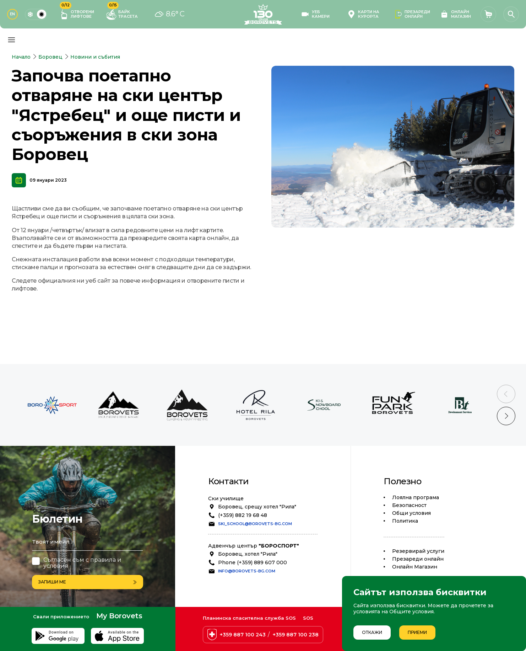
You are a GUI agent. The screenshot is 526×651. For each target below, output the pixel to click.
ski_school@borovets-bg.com (255, 523)
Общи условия (411, 513)
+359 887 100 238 (296, 634)
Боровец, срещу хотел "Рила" (257, 506)
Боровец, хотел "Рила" (247, 554)
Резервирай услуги (418, 551)
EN (12, 14)
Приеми (417, 632)
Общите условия (411, 611)
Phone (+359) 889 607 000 (252, 562)
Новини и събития (95, 57)
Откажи (372, 632)
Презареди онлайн (418, 559)
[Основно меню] (11, 40)
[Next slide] (506, 416)
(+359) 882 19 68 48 (242, 515)
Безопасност (409, 505)
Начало (21, 57)
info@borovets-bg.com (246, 571)
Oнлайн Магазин (414, 567)
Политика (405, 521)
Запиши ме (87, 582)
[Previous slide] (506, 394)
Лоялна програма (415, 497)
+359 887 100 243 (243, 634)
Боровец (50, 57)
